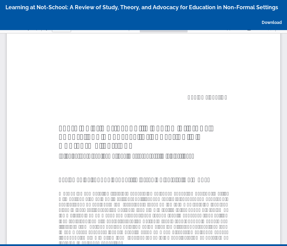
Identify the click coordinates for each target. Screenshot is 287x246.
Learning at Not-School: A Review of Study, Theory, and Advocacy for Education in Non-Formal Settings (141, 7)
